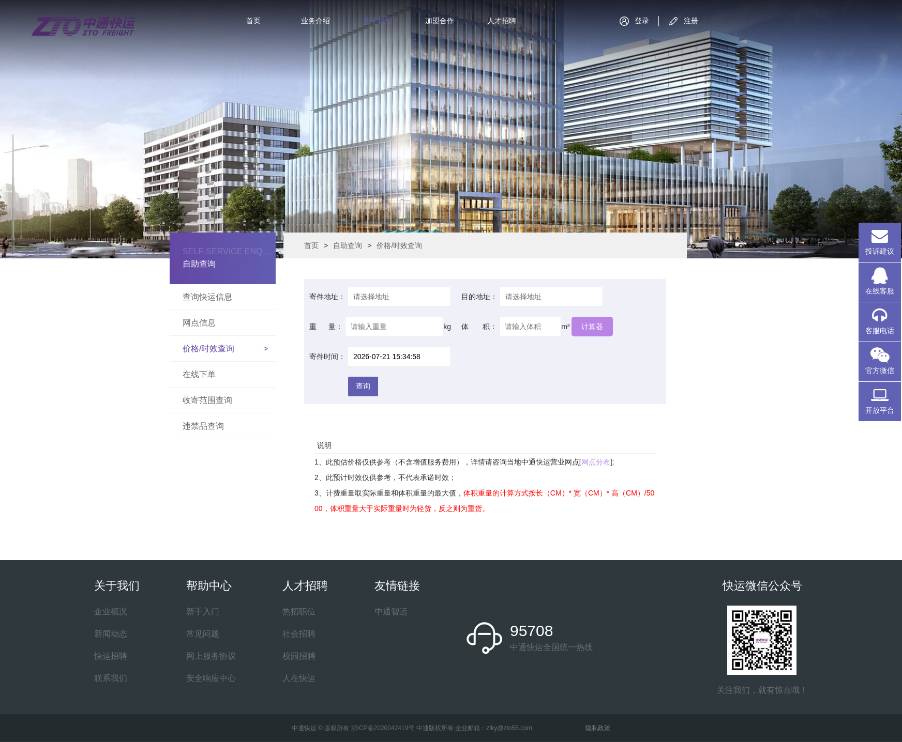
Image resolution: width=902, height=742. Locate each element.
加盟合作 (439, 21)
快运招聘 (110, 656)
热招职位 (298, 611)
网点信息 (199, 322)
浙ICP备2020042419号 (383, 728)
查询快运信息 (207, 296)
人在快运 (298, 678)
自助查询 (347, 245)
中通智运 (391, 611)
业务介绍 (315, 21)
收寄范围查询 (207, 400)
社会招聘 (298, 633)
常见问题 (202, 633)
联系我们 (110, 678)
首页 (253, 21)
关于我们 (377, 21)
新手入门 (202, 611)
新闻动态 (110, 633)
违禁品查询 (203, 426)
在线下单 (199, 374)
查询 (363, 386)
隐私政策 (597, 728)
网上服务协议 (211, 656)
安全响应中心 (211, 678)
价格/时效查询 (208, 348)
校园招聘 (298, 656)
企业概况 (110, 611)
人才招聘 (501, 21)
